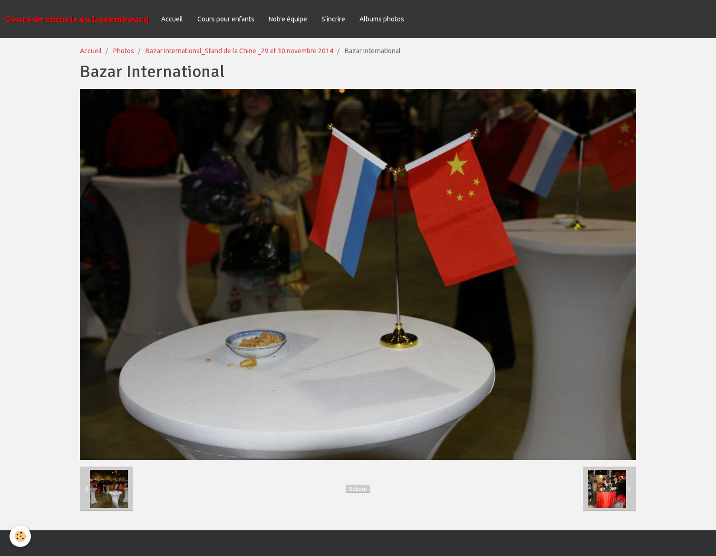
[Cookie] (20, 536)
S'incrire (333, 19)
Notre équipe (288, 19)
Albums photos (381, 19)
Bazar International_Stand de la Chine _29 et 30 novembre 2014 (239, 51)
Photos (123, 51)
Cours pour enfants (225, 19)
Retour (358, 489)
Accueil (172, 19)
